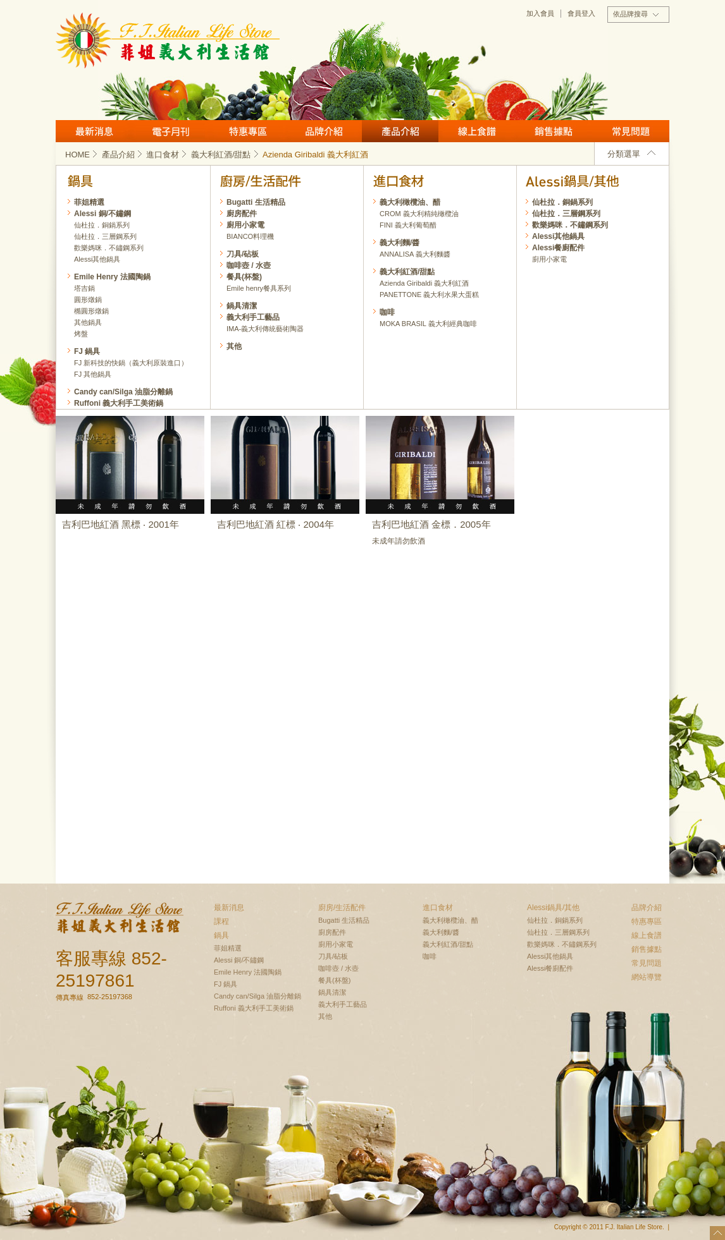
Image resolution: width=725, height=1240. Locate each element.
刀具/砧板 (242, 254)
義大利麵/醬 (399, 242)
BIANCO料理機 (250, 236)
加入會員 (540, 13)
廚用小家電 (549, 259)
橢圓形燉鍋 (91, 311)
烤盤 (81, 333)
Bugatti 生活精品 (255, 202)
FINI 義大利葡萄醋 (408, 225)
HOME (82, 154)
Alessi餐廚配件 (558, 247)
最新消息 (94, 131)
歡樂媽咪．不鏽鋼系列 (570, 225)
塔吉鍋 (84, 288)
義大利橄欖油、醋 (410, 202)
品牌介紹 (323, 131)
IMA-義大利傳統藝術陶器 (265, 328)
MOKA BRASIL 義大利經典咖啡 (428, 323)
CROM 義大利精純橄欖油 (419, 213)
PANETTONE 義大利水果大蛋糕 (429, 294)
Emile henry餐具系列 (258, 288)
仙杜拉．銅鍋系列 (562, 202)
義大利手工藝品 (253, 317)
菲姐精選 (89, 202)
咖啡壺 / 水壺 (248, 265)
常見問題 (630, 131)
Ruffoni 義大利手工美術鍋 (118, 403)
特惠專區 (247, 131)
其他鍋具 (88, 322)
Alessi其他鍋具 (558, 236)
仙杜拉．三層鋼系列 (566, 213)
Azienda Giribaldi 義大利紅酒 (424, 283)
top (717, 1233)
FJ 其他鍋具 (92, 374)
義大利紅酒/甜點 (226, 154)
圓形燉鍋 (88, 299)
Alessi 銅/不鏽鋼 (102, 213)
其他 (234, 346)
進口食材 (167, 154)
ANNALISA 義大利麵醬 (415, 254)
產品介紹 (400, 131)
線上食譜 (476, 131)
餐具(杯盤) (244, 276)
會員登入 (581, 13)
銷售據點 (553, 131)
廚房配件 (241, 213)
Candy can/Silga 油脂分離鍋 (123, 391)
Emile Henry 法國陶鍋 (112, 276)
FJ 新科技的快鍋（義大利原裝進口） (131, 363)
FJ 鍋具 (87, 351)
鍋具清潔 (241, 305)
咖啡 (387, 312)
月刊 (170, 131)
